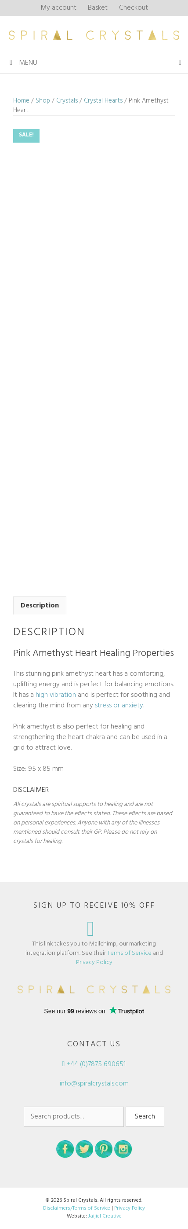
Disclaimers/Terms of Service (76, 1208)
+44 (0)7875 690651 (94, 1064)
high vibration (56, 695)
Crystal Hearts (103, 101)
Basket (98, 8)
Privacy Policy (94, 962)
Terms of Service (129, 953)
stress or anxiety (119, 705)
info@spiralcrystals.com (94, 1083)
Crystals (67, 101)
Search (145, 1116)
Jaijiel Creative (105, 1216)
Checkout (133, 8)
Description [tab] (40, 605)
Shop (43, 101)
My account (58, 8)
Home (21, 101)
